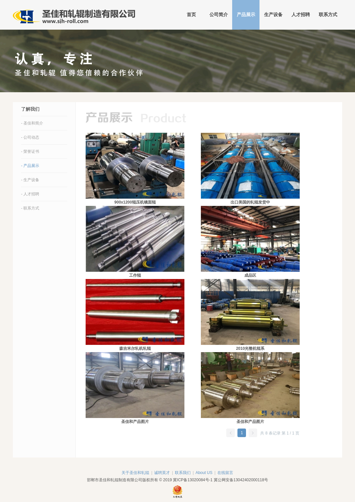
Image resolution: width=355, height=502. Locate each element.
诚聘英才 (162, 472)
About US (204, 472)
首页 (191, 14)
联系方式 (328, 14)
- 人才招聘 (30, 194)
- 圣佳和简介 (32, 123)
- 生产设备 (30, 180)
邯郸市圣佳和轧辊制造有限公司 (74, 15)
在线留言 (225, 472)
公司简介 (218, 14)
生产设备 (273, 14)
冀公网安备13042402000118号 (241, 480)
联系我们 (183, 472)
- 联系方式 (30, 208)
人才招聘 (300, 14)
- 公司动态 (30, 137)
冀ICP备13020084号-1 (192, 480)
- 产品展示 (30, 165)
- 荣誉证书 (30, 151)
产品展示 (246, 14)
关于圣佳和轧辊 (135, 472)
